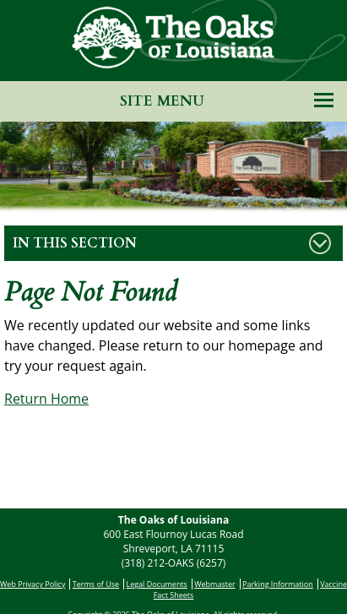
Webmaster (214, 584)
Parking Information (277, 584)
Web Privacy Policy (32, 584)
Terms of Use (96, 584)
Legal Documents (156, 584)
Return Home (46, 398)
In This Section (75, 243)
